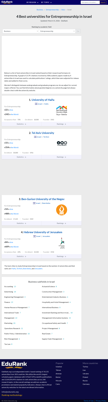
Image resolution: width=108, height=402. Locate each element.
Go (78, 31)
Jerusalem (38, 268)
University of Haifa (41, 99)
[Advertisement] (21, 54)
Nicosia (59, 381)
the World (14, 114)
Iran (84, 370)
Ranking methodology (12, 395)
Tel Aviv (19, 268)
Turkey (85, 367)
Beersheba (27, 268)
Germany (86, 384)
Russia (85, 381)
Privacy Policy (101, 401)
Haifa (14, 268)
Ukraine (86, 374)
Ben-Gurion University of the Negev (41, 199)
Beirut (58, 377)
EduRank (64, 21)
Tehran (58, 370)
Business (40, 10)
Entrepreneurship (52, 10)
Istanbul (59, 367)
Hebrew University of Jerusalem (41, 232)
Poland (85, 377)
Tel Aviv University (41, 132)
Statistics (21, 124)
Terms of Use (89, 401)
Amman (59, 374)
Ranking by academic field (41, 27)
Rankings (61, 124)
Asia (63, 10)
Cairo (58, 384)
